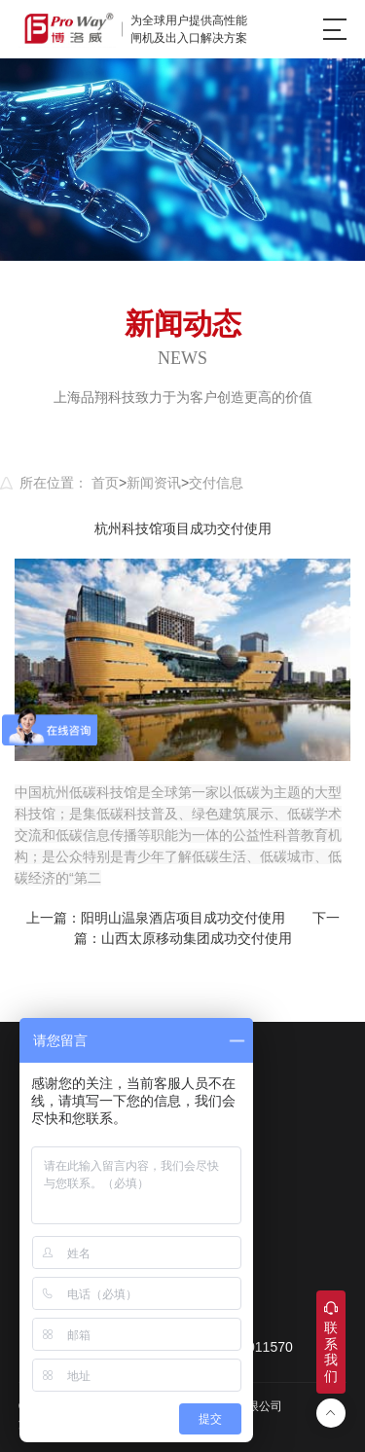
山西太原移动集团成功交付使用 (196, 938)
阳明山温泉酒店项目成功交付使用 (183, 918)
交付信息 (216, 482)
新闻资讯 (154, 482)
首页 (105, 482)
